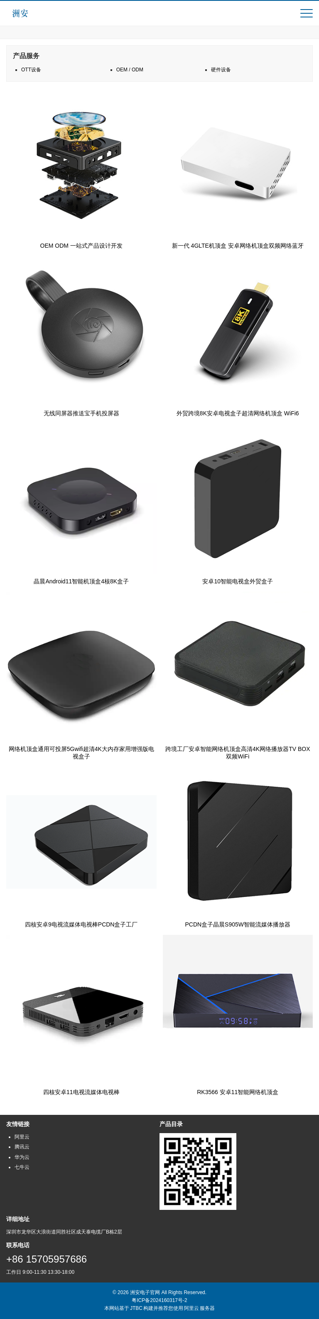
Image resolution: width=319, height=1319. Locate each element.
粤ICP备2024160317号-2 (159, 1300)
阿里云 (22, 1137)
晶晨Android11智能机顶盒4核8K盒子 (81, 581)
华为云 (22, 1157)
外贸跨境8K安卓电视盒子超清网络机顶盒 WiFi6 (238, 413)
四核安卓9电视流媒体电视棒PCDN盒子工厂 (81, 924)
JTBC (136, 1308)
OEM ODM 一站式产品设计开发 (81, 245)
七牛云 (22, 1167)
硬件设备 (221, 70)
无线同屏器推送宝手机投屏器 (81, 413)
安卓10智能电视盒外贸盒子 (237, 581)
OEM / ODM (129, 70)
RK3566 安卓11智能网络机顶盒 (237, 1092)
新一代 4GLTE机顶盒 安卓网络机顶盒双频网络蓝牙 (238, 245)
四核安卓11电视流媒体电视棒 (81, 1092)
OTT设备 (31, 70)
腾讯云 (22, 1147)
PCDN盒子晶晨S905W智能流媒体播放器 (237, 924)
